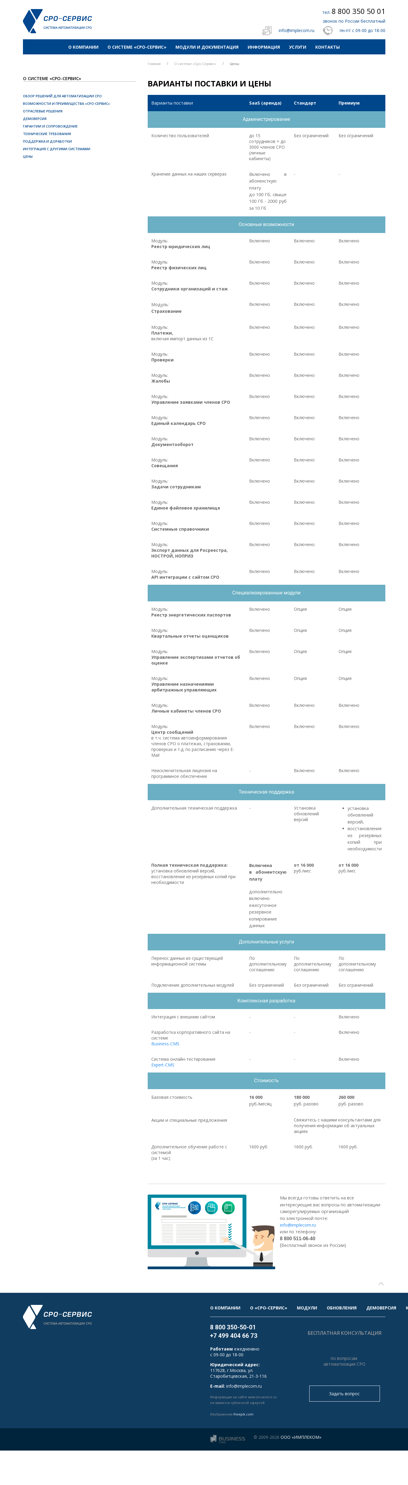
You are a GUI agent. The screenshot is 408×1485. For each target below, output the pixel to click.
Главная (154, 63)
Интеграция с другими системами (56, 149)
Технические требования (47, 133)
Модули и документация (207, 47)
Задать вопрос (344, 1393)
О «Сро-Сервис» (268, 1308)
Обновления (342, 1308)
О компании (83, 47)
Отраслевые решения (43, 111)
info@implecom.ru (296, 30)
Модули (307, 1308)
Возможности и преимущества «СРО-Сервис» (66, 103)
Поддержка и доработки (47, 141)
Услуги (297, 47)
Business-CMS (165, 1044)
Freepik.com (243, 1414)
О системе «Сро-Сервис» (137, 47)
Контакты (327, 47)
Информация (264, 47)
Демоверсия (35, 118)
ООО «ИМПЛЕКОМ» (301, 1437)
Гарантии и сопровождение (50, 126)
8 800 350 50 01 (358, 11)
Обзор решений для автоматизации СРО (62, 96)
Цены (28, 156)
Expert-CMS (162, 1065)
